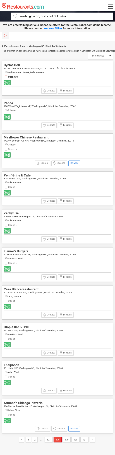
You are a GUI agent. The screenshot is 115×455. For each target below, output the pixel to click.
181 (84, 439)
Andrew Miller (53, 28)
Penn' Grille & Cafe (17, 175)
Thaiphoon (11, 365)
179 (66, 439)
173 (49, 439)
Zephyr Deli (12, 213)
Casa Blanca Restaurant (21, 289)
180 (75, 439)
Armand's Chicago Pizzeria (23, 403)
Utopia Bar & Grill (16, 327)
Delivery (74, 163)
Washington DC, (37, 46)
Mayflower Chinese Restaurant (26, 137)
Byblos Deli (12, 65)
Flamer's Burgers (16, 251)
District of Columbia (55, 46)
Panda (8, 103)
